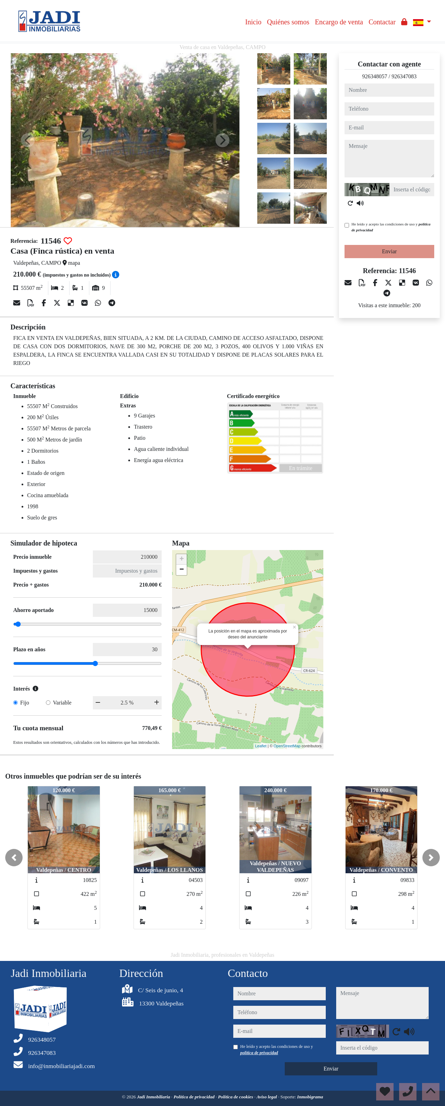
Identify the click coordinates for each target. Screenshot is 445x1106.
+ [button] (181, 559)
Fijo (24, 703)
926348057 (374, 76)
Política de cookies (236, 1096)
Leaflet (261, 746)
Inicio (253, 22)
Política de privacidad (194, 1096)
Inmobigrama (310, 1096)
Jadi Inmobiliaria (154, 1096)
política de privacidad (259, 1052)
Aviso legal (267, 1096)
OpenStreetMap (287, 746)
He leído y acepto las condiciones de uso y (390, 227)
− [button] (181, 570)
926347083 (403, 76)
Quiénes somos (288, 22)
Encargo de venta (339, 22)
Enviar (389, 251)
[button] (14, 857)
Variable (62, 703)
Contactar (382, 22)
